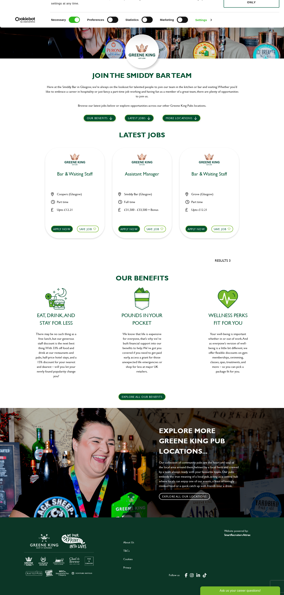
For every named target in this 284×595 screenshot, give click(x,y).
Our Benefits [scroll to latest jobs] (97, 118)
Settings (201, 44)
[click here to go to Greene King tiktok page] (204, 575)
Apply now (62, 229)
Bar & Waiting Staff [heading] (75, 174)
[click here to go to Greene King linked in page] (198, 575)
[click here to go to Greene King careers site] (59, 555)
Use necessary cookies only (251, 25)
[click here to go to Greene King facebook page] (186, 575)
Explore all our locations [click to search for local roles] (184, 496)
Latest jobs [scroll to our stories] (137, 118)
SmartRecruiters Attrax (237, 535)
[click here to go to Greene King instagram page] (191, 575)
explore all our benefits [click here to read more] (142, 397)
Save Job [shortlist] (85, 229)
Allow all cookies (251, 10)
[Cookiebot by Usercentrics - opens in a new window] (25, 45)
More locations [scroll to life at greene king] (179, 118)
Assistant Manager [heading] (142, 174)
